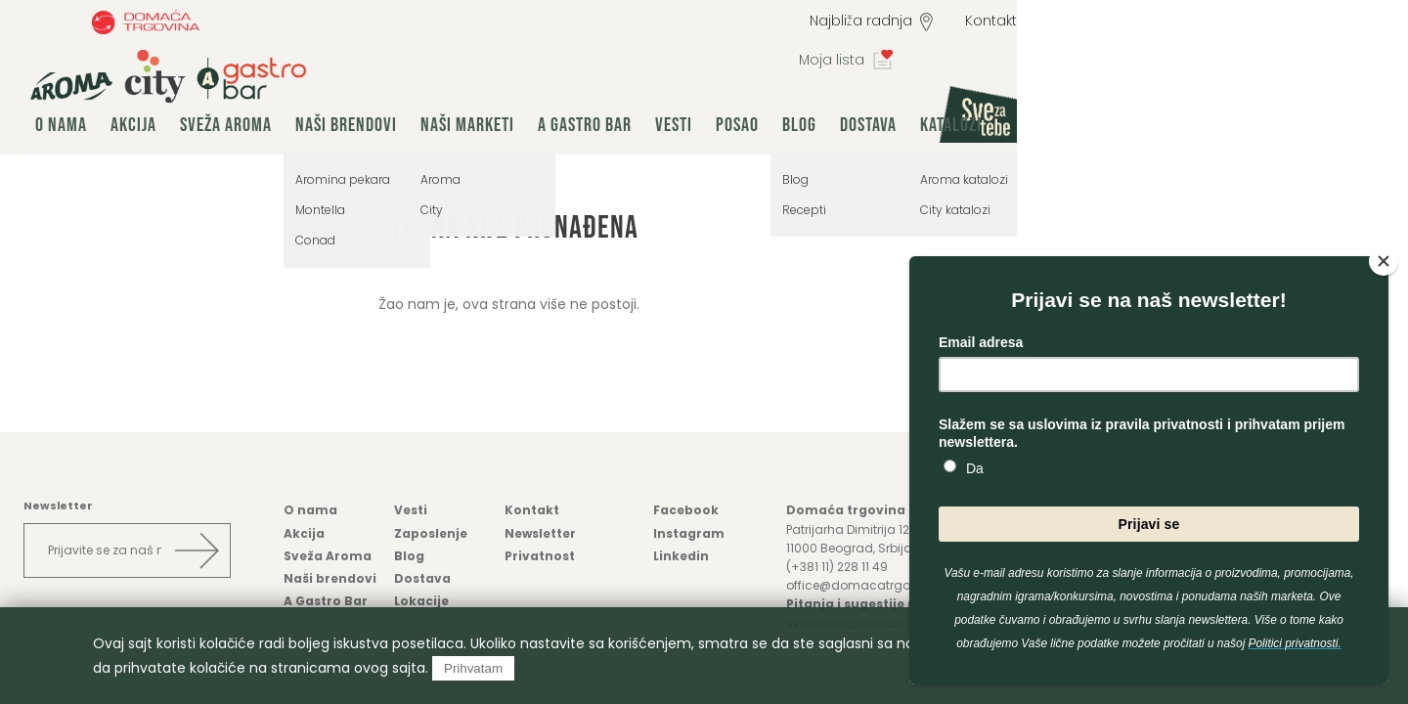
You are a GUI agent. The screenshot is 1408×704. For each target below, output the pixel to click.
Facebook (686, 510)
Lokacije (421, 601)
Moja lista (831, 59)
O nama (61, 125)
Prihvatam (473, 668)
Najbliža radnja (861, 20)
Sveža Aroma (226, 125)
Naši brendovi (346, 125)
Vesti (673, 125)
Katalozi (951, 125)
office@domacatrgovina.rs (868, 585)
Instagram (689, 533)
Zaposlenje (430, 533)
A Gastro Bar (585, 125)
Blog (799, 125)
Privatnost (540, 556)
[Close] (1383, 261)
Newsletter (540, 533)
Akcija (133, 125)
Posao (737, 125)
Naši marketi (467, 125)
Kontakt (991, 20)
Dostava (868, 125)
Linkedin (681, 556)
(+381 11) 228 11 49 (837, 566)
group (168, 76)
